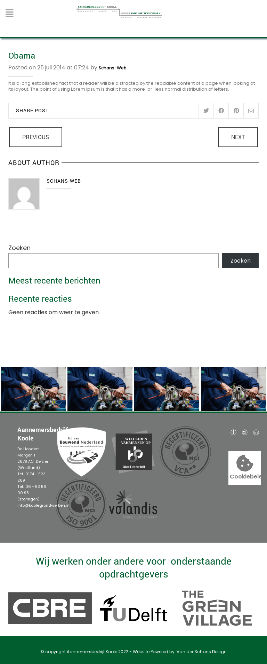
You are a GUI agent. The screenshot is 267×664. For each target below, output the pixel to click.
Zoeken (19, 247)
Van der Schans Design (202, 652)
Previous (35, 137)
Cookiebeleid (245, 468)
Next (238, 137)
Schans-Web (113, 68)
